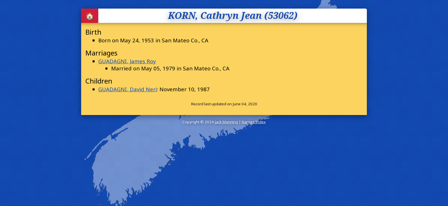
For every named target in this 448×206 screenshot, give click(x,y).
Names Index (254, 121)
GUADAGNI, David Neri (127, 89)
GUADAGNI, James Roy (127, 61)
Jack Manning (226, 121)
